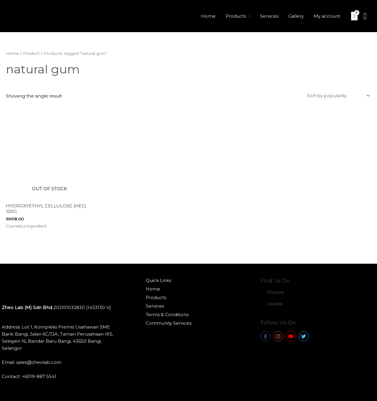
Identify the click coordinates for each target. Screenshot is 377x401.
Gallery (297, 16)
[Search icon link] (365, 16)
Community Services (168, 323)
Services (272, 16)
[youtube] (291, 336)
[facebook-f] (266, 336)
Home (214, 16)
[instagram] (279, 336)
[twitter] (304, 336)
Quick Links (158, 280)
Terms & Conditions (167, 314)
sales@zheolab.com (38, 362)
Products (240, 16)
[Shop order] (337, 95)
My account (327, 16)
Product (31, 53)
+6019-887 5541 (39, 376)
